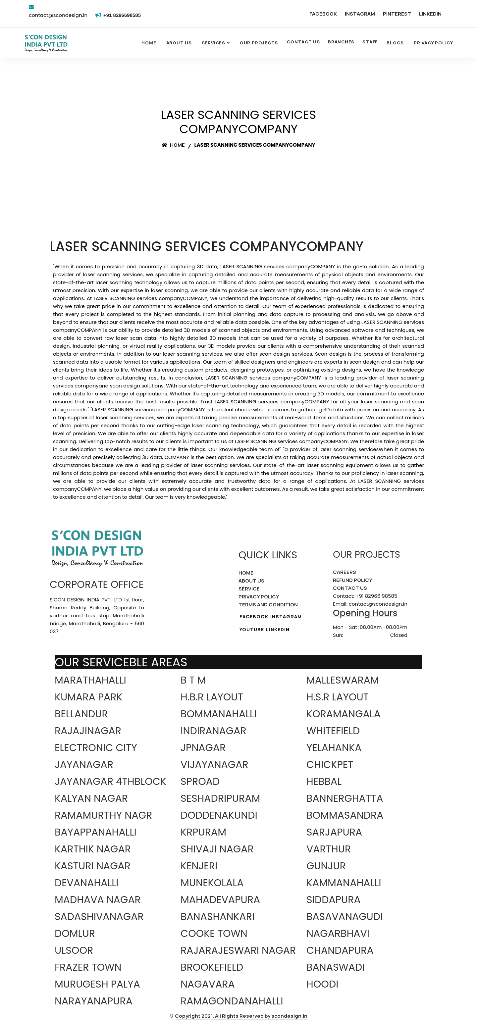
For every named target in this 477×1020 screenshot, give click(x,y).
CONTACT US (303, 42)
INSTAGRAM (360, 13)
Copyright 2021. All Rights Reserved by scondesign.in (241, 1015)
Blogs (395, 43)
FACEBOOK (323, 13)
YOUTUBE (251, 629)
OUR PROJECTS (259, 43)
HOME (245, 572)
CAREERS (344, 572)
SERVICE (249, 588)
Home (148, 43)
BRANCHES (341, 42)
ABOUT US (251, 580)
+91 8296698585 (123, 15)
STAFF (370, 42)
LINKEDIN (430, 13)
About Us (179, 43)
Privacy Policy (433, 43)
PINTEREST (397, 13)
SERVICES (213, 43)
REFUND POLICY (352, 580)
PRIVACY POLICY (258, 596)
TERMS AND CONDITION (268, 604)
